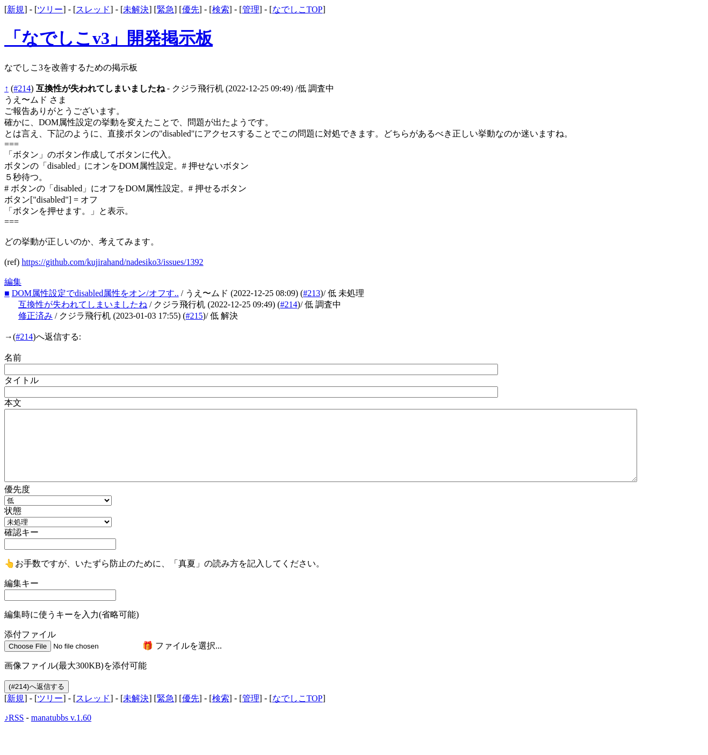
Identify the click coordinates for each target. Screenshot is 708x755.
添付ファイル (30, 634)
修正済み (35, 315)
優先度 (17, 489)
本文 (12, 402)
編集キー (21, 583)
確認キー (21, 532)
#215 (194, 315)
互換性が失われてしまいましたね (82, 304)
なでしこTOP (297, 9)
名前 (12, 357)
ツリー (50, 9)
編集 (12, 281)
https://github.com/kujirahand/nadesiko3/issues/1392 (112, 262)
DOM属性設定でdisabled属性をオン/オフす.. (95, 293)
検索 (220, 9)
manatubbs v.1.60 (61, 717)
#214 (22, 88)
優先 (190, 9)
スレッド (93, 9)
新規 (15, 9)
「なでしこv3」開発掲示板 (108, 38)
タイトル (21, 380)
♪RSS (14, 717)
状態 (12, 510)
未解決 (136, 9)
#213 (311, 293)
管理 (250, 9)
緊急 (165, 9)
